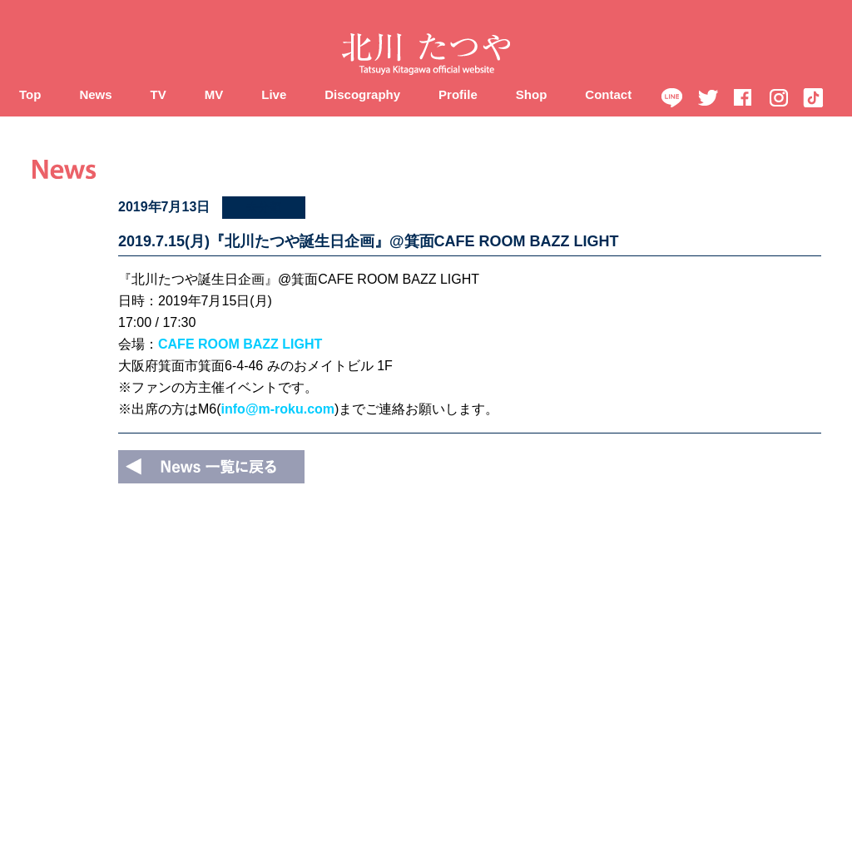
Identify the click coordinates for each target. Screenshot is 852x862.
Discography (362, 94)
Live (273, 94)
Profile (458, 94)
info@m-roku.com (278, 409)
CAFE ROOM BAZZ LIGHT (240, 344)
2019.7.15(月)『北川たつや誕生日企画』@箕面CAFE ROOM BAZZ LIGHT (368, 241)
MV (214, 94)
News (95, 94)
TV (158, 94)
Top (30, 94)
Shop (531, 94)
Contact (608, 94)
